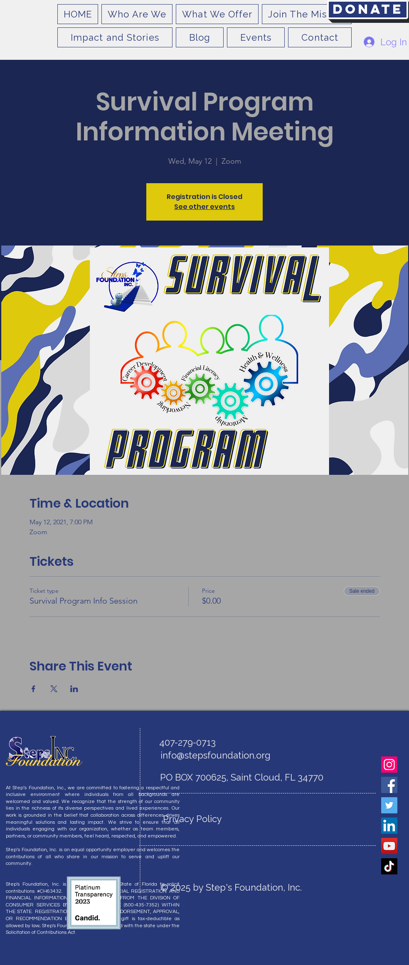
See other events (204, 206)
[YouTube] (389, 846)
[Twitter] (389, 805)
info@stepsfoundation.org (215, 755)
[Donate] (367, 9)
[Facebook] (389, 785)
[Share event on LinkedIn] (74, 688)
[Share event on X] (54, 688)
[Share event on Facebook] (33, 688)
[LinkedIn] (389, 826)
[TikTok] (389, 866)
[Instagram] (389, 764)
